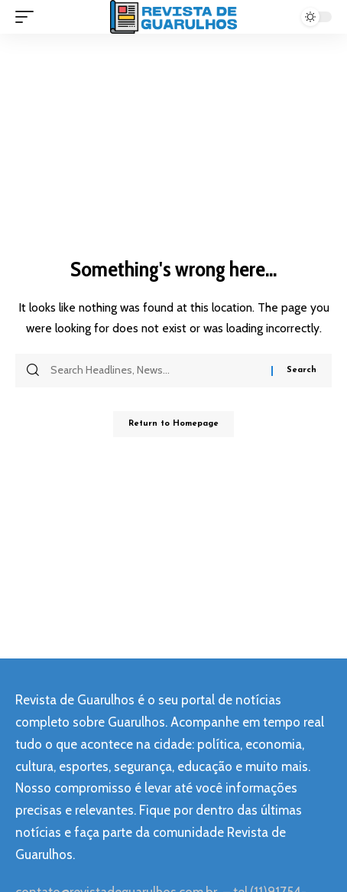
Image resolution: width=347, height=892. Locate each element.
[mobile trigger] (28, 17)
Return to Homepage (173, 424)
